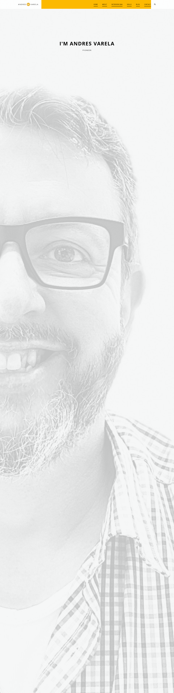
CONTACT (142, 4)
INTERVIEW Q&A (111, 4)
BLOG (132, 4)
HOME (90, 4)
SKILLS (123, 4)
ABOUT (99, 4)
